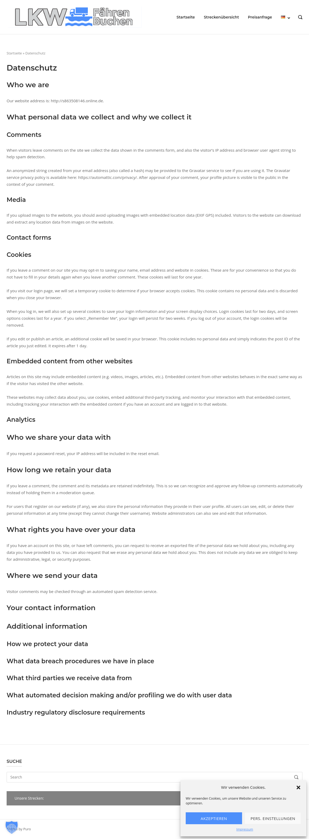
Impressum (244, 829)
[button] (298, 787)
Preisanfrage (260, 17)
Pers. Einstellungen (273, 818)
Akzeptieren (214, 818)
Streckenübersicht (221, 17)
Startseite (185, 17)
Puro (27, 829)
